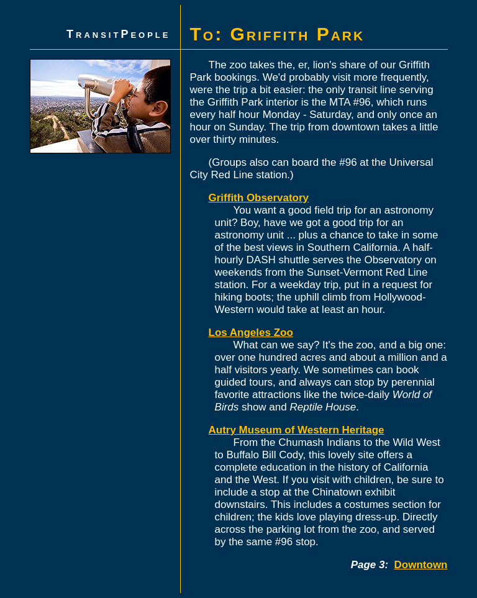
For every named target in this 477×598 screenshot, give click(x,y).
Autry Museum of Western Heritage (296, 430)
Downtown (421, 565)
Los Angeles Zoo (251, 332)
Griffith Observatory (259, 198)
